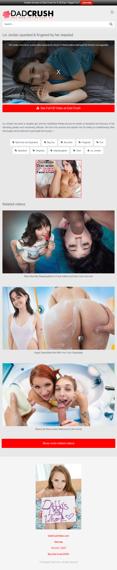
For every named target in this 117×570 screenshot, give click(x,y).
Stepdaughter (58, 150)
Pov (99, 142)
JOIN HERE (86, 3)
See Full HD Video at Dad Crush (58, 108)
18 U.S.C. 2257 (58, 548)
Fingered (84, 142)
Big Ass (49, 142)
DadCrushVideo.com (58, 535)
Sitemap (58, 542)
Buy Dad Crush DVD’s (58, 554)
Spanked (21, 150)
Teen (77, 150)
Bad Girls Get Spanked (25, 142)
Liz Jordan (94, 150)
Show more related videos (58, 443)
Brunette (66, 142)
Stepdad (38, 150)
